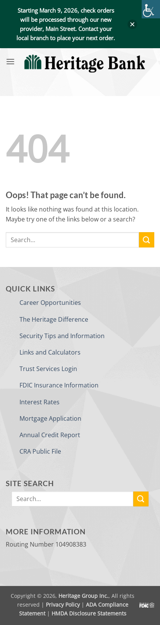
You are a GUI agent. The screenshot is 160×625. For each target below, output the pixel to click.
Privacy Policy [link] (63, 604)
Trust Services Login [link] (48, 369)
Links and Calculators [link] (50, 352)
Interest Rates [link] (39, 402)
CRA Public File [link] (40, 451)
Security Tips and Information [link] (62, 336)
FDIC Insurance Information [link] (59, 385)
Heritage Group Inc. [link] (83, 595)
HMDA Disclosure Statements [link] (89, 613)
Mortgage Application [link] (50, 418)
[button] (132, 24)
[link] (151, 9)
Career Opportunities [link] (50, 302)
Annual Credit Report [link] (49, 435)
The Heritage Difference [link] (53, 319)
